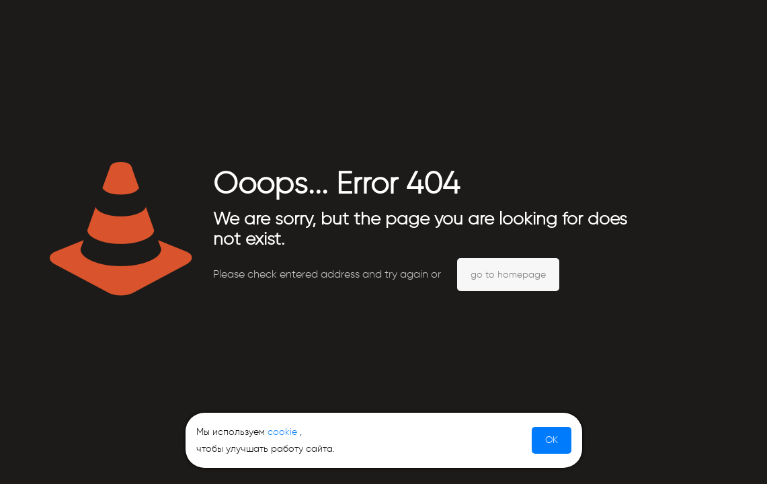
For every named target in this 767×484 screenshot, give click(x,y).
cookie (282, 432)
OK (551, 440)
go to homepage (508, 274)
